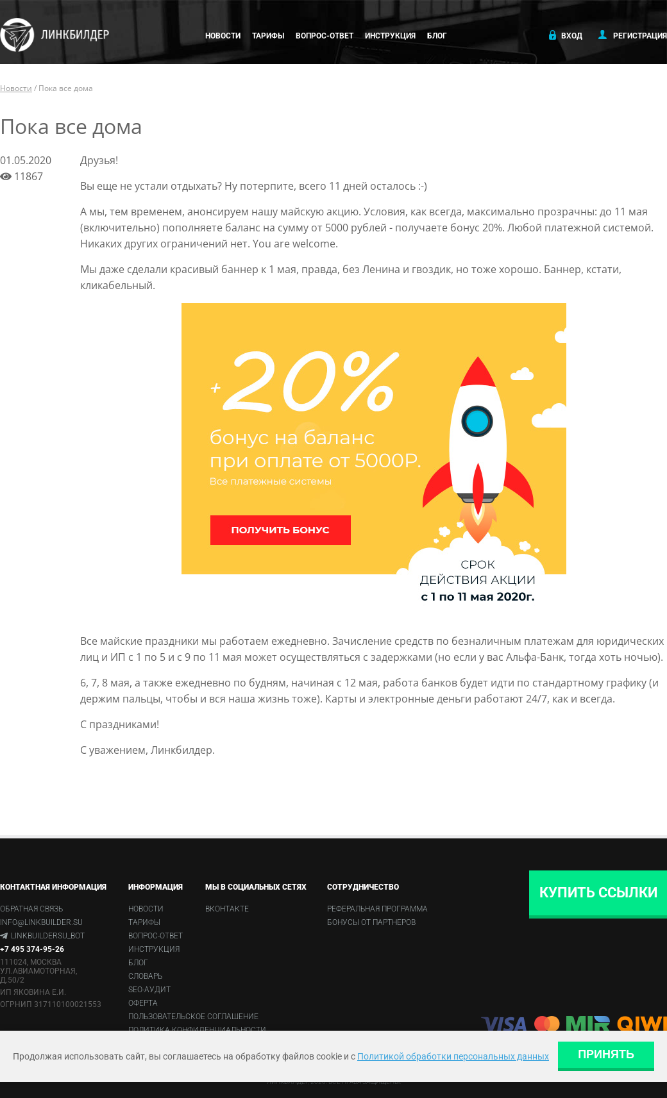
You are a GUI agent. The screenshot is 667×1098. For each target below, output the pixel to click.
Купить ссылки (598, 893)
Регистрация (632, 35)
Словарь (145, 976)
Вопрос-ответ (324, 35)
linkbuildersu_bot (48, 935)
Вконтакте (227, 908)
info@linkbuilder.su (41, 922)
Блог (437, 35)
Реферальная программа (377, 908)
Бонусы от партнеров (371, 922)
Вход (564, 35)
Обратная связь (31, 908)
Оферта (143, 1003)
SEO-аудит (149, 989)
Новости (223, 35)
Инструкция (390, 35)
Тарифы (268, 35)
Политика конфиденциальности (197, 1030)
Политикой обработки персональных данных (453, 1056)
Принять (606, 1054)
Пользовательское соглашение (193, 1016)
